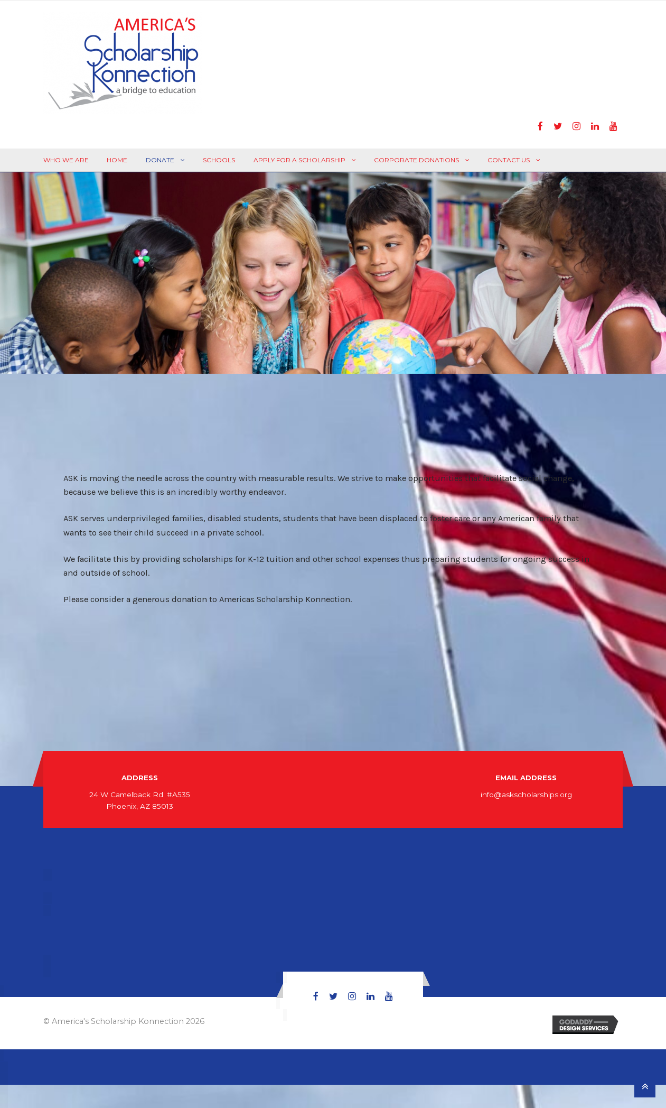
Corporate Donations (416, 160)
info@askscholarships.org (526, 794)
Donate (160, 160)
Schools (219, 160)
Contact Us (508, 160)
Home (117, 160)
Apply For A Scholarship (299, 160)
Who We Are (66, 160)
